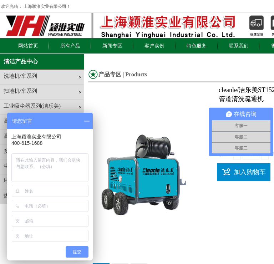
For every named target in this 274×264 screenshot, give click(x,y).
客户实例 (154, 46)
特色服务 (197, 46)
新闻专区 (112, 46)
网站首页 (28, 46)
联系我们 (239, 46)
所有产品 (70, 46)
